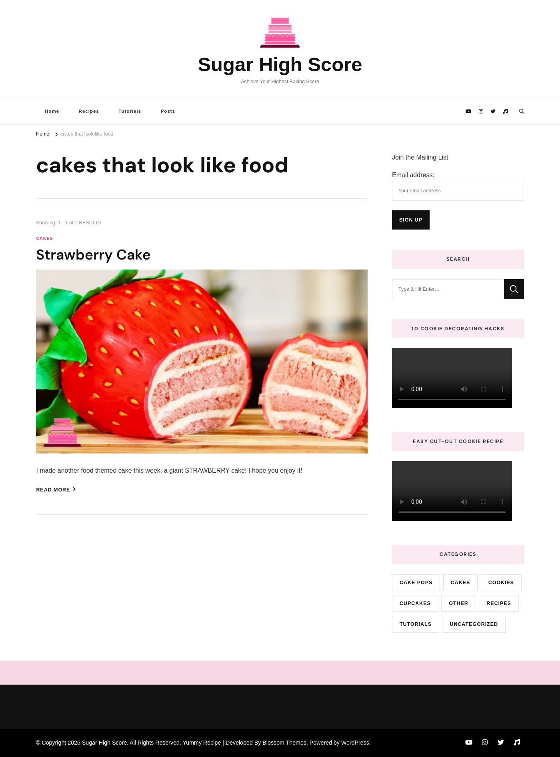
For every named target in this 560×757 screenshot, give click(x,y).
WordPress (355, 742)
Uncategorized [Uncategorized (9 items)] (474, 624)
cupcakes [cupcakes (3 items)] (415, 603)
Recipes (89, 111)
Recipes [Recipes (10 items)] (498, 603)
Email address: (413, 175)
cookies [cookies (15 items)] (501, 582)
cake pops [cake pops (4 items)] (416, 582)
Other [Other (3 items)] (458, 603)
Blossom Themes (284, 742)
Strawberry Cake (93, 255)
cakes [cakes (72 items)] (460, 582)
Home (52, 111)
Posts (168, 111)
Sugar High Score (280, 64)
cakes (44, 238)
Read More (56, 489)
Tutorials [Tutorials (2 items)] (416, 624)
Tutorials (129, 111)
